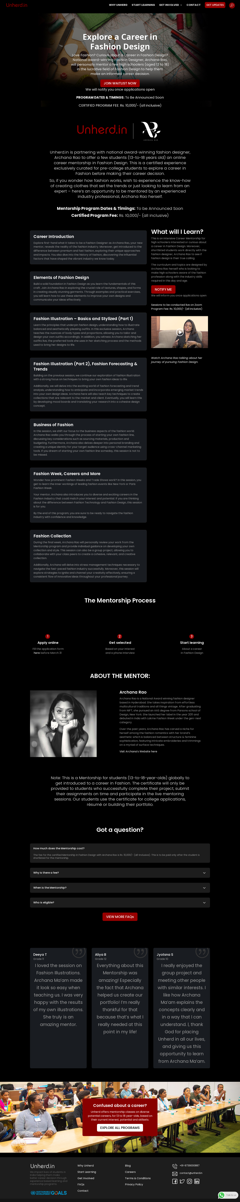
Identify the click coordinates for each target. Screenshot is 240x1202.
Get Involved (169, 5)
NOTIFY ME (163, 289)
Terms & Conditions (138, 1178)
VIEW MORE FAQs (120, 916)
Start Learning (143, 5)
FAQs (81, 1184)
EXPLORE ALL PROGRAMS (120, 1127)
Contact (193, 5)
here (37, 653)
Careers (130, 1172)
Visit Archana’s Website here (138, 751)
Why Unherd (118, 5)
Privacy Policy (134, 1184)
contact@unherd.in (187, 1173)
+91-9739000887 (186, 1166)
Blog (128, 1166)
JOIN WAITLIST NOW (120, 83)
